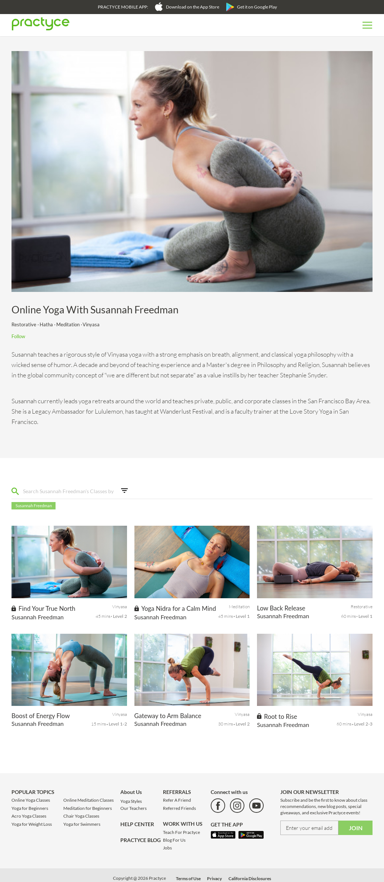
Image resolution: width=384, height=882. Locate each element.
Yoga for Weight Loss (31, 824)
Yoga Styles (131, 801)
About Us (131, 792)
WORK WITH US (183, 824)
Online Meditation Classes (88, 800)
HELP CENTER (137, 824)
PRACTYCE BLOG (140, 840)
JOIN (356, 827)
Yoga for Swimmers (81, 824)
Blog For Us (174, 840)
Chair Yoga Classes (81, 816)
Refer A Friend (177, 800)
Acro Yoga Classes (28, 816)
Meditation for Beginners (87, 808)
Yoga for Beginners (29, 808)
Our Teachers (133, 808)
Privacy (214, 878)
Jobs (167, 848)
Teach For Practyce (181, 832)
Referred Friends (179, 808)
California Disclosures (249, 878)
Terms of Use (188, 878)
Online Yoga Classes (30, 800)
